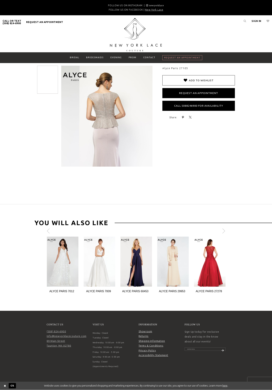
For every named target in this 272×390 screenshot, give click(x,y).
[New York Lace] (136, 34)
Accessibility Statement (153, 355)
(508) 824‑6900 (56, 331)
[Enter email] (205, 350)
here (224, 385)
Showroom (145, 331)
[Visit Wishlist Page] (268, 21)
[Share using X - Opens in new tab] (190, 117)
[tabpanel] (62, 265)
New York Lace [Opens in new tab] (154, 9)
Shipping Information (152, 341)
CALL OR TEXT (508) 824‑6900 (12, 22)
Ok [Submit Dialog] (12, 385)
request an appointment (44, 22)
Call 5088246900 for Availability (198, 105)
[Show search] (245, 21)
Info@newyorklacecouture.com (66, 336)
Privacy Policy (147, 350)
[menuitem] (12, 22)
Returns (143, 336)
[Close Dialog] (5, 386)
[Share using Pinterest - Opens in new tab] (183, 117)
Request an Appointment (198, 93)
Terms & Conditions (151, 345)
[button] (256, 21)
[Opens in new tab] (155, 5)
